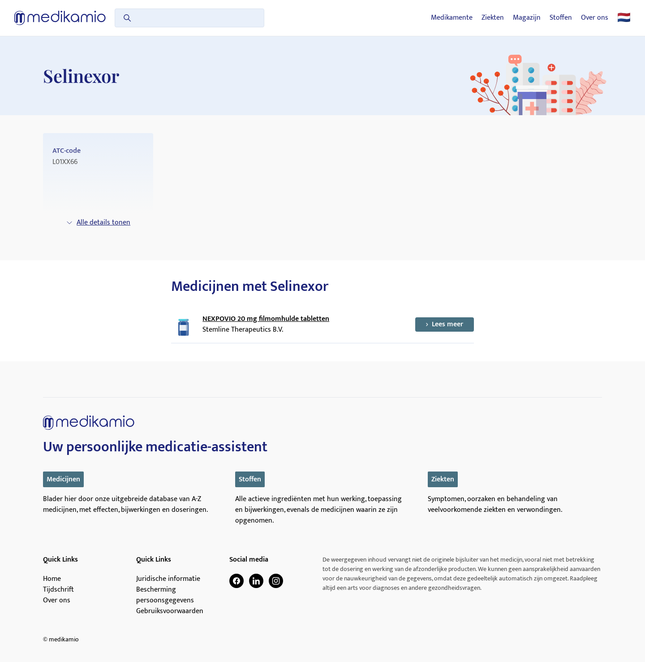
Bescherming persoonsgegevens (165, 595)
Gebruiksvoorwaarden (169, 611)
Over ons (594, 18)
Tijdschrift (58, 589)
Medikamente (452, 18)
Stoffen (561, 18)
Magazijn (527, 18)
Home (52, 579)
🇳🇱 (624, 18)
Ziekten (493, 18)
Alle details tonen (98, 222)
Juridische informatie (168, 579)
